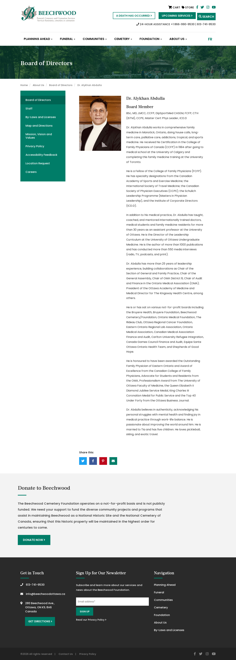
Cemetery (123, 39)
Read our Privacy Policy (91, 619)
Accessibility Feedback (41, 155)
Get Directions (38, 620)
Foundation (151, 39)
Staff (29, 109)
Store (188, 7)
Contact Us (66, 653)
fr (210, 39)
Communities (95, 39)
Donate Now (34, 539)
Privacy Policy (35, 146)
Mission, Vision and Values (39, 136)
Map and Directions (39, 126)
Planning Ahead (38, 39)
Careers (31, 172)
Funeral (67, 39)
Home (24, 85)
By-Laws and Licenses (41, 117)
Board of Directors (60, 85)
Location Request (38, 163)
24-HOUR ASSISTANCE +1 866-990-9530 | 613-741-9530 (176, 24)
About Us (178, 39)
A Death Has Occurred (130, 16)
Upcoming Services (173, 16)
